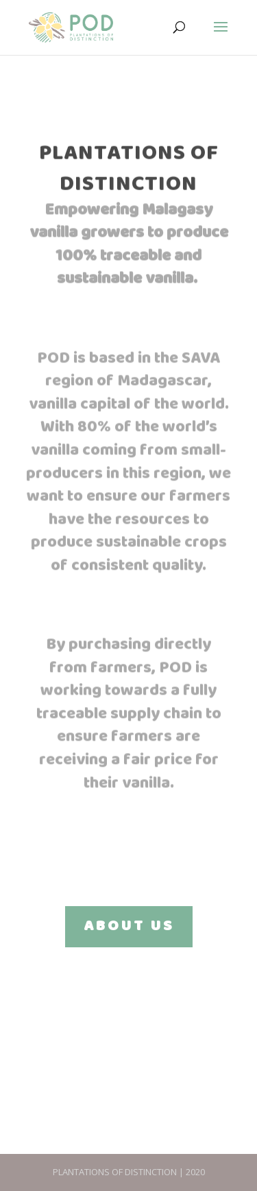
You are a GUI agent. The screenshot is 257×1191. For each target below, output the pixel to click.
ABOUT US (129, 926)
